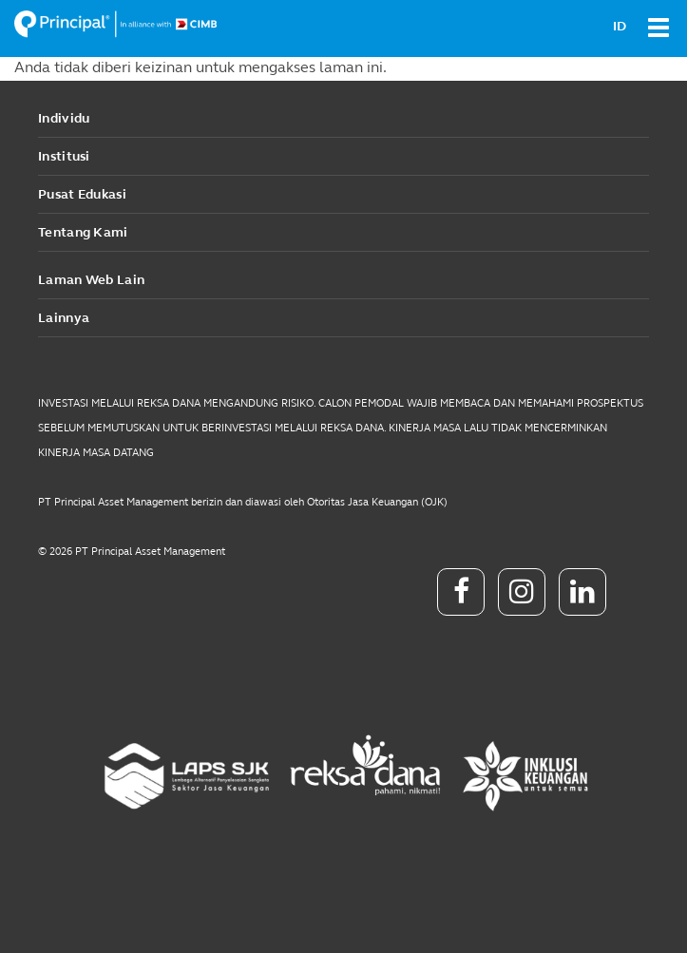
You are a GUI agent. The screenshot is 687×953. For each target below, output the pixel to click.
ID (619, 26)
